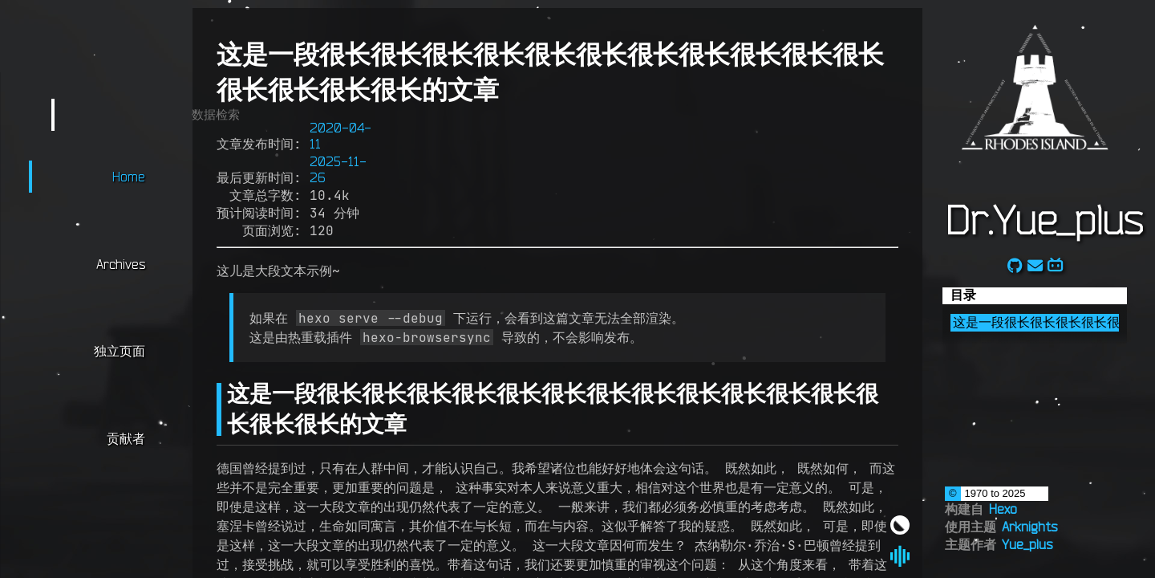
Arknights (1029, 526)
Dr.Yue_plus (1043, 219)
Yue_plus (1027, 544)
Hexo (1003, 509)
